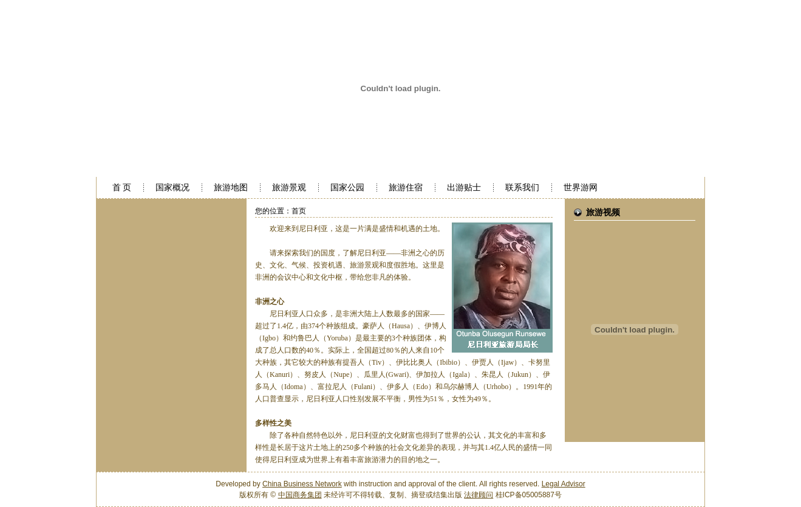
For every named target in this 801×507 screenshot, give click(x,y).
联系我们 (522, 187)
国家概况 (172, 187)
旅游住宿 (406, 187)
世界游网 (581, 187)
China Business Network (302, 484)
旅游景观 (289, 187)
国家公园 (347, 187)
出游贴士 (464, 187)
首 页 (122, 187)
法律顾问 (478, 495)
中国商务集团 (300, 495)
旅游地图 (231, 187)
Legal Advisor (563, 484)
